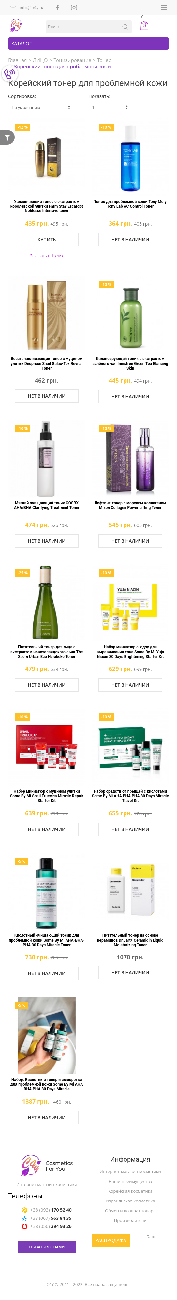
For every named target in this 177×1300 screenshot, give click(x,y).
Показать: (100, 96)
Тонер (104, 60)
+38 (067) (46, 1219)
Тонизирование (72, 60)
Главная (17, 60)
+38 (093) (47, 1211)
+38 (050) (47, 1227)
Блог (151, 1236)
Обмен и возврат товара (130, 1211)
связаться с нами (47, 1247)
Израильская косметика (130, 1201)
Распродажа (111, 1240)
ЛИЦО (40, 60)
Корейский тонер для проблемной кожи (62, 67)
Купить (46, 239)
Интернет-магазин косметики (130, 1171)
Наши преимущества (130, 1181)
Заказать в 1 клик (46, 256)
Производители (130, 1220)
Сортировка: (22, 96)
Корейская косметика (130, 1191)
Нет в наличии (130, 239)
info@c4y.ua (27, 7)
